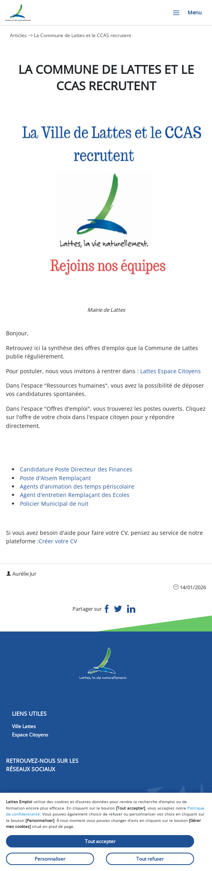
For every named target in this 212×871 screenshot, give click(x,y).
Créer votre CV (58, 541)
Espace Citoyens (30, 734)
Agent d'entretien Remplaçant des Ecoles (75, 495)
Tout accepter (100, 841)
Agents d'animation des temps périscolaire (77, 486)
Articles (18, 35)
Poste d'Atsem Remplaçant (55, 478)
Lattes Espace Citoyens (170, 371)
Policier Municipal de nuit (55, 503)
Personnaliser (50, 858)
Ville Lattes (24, 726)
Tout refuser (150, 858)
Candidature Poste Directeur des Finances (77, 469)
